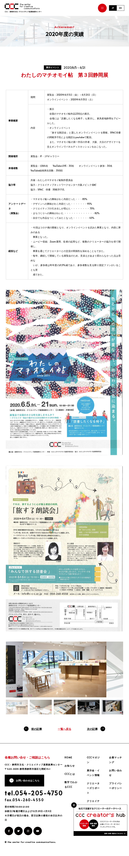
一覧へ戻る (64, 729)
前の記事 (36, 729)
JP (113, 8)
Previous (12, 669)
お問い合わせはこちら (27, 780)
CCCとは (69, 774)
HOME (68, 757)
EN (120, 8)
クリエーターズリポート (93, 788)
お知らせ (69, 765)
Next (116, 674)
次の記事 (92, 729)
